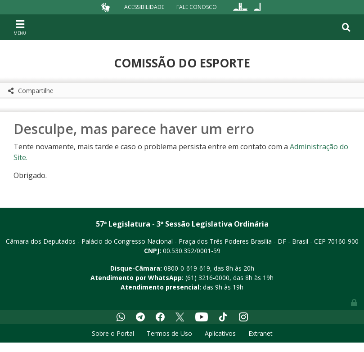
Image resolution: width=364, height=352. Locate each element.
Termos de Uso (169, 333)
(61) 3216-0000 (207, 277)
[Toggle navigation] (20, 27)
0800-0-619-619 (187, 268)
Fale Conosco (196, 7)
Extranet (260, 333)
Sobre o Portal (113, 333)
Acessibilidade (144, 7)
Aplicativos (220, 333)
